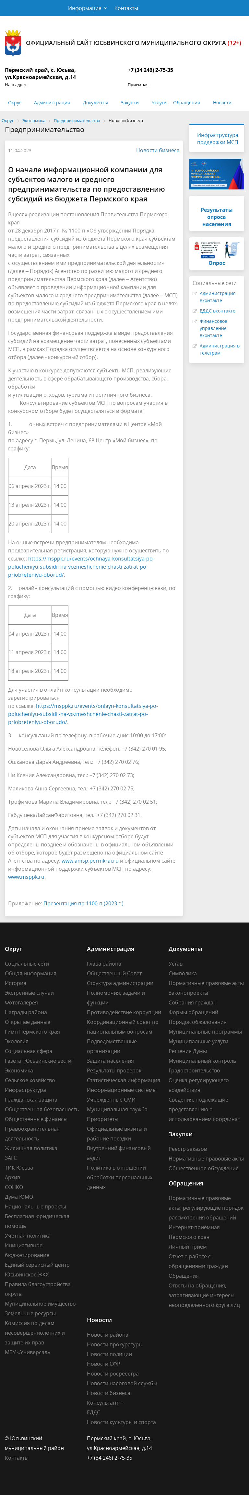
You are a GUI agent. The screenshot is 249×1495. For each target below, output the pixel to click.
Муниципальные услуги (198, 1041)
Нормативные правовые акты (206, 983)
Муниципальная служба (117, 1109)
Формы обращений (193, 1012)
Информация (84, 8)
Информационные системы (122, 1089)
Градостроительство (194, 1070)
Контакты (126, 8)
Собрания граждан (193, 1002)
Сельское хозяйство (30, 1080)
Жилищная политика (31, 1148)
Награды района (26, 1012)
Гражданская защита (31, 1099)
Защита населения (110, 1060)
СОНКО (14, 1187)
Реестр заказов (188, 1148)
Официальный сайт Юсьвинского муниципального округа (123, 43)
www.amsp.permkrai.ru (90, 860)
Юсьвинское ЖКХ (27, 1274)
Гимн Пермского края (32, 1031)
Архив (12, 1177)
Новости (222, 102)
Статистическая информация (123, 1080)
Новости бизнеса (155, 150)
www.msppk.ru (26, 876)
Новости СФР (103, 1363)
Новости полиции (109, 1354)
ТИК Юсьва (19, 1167)
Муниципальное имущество (40, 1303)
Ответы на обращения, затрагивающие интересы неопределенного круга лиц (204, 1295)
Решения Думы (188, 1051)
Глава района (104, 963)
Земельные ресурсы (30, 1313)
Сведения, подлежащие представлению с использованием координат (204, 1109)
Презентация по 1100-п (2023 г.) (83, 903)
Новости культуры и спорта (121, 1422)
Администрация (52, 102)
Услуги (159, 102)
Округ (14, 102)
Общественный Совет (114, 973)
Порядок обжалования (198, 1021)
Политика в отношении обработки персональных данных (119, 1177)
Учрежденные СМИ (111, 1099)
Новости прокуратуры (115, 1344)
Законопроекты (188, 992)
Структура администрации (120, 983)
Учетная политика (28, 1235)
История (15, 983)
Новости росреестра (113, 1373)
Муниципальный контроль (202, 1060)
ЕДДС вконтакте (217, 311)
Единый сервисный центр (37, 1264)
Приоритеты (102, 1119)
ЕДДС (93, 1412)
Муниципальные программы (205, 1031)
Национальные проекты (35, 1206)
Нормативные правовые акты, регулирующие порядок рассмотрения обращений (206, 1208)
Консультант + (105, 1402)
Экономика (19, 1070)
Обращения (186, 102)
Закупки (130, 102)
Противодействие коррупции (124, 1012)
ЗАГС (11, 1157)
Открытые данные (27, 1021)
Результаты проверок (114, 1070)
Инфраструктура (25, 1089)
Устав (176, 963)
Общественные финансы (36, 1119)
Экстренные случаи (29, 992)
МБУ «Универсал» (27, 1352)
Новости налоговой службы (122, 1383)
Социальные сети (27, 963)
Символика (183, 973)
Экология (17, 1041)
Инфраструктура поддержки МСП (217, 138)
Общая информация (30, 973)
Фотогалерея (21, 1002)
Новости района (107, 1334)
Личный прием (188, 1246)
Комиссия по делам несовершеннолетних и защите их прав (35, 1332)
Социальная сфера (28, 1051)
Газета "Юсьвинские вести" (39, 1060)
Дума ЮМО (19, 1196)
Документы (95, 102)
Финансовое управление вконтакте (213, 328)
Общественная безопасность (42, 1109)
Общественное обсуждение (204, 1168)
